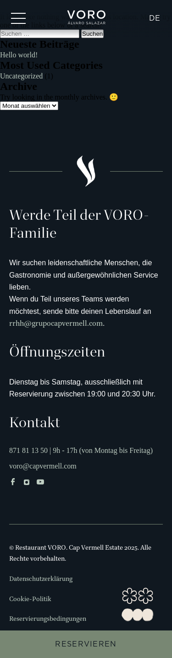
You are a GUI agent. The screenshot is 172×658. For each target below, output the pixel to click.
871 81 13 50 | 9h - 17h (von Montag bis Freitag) (81, 450)
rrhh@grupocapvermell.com (56, 324)
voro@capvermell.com (43, 466)
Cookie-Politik (30, 599)
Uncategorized (21, 76)
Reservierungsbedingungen (47, 619)
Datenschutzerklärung (40, 579)
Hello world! (19, 55)
